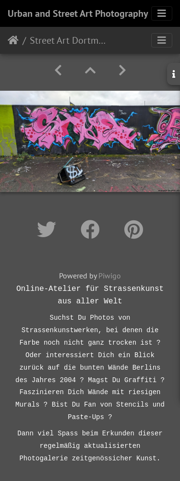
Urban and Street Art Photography (78, 13)
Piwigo (109, 275)
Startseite (13, 40)
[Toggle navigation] (161, 13)
